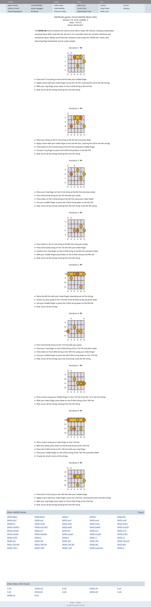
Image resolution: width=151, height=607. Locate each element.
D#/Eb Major (12, 517)
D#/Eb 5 (93, 517)
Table (141, 512)
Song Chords (104, 8)
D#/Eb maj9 (67, 524)
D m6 (64, 588)
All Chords (34, 11)
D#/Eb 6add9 (95, 527)
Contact (78, 603)
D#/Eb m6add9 (41, 534)
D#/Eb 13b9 (39, 548)
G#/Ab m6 (94, 592)
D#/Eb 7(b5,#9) (13, 544)
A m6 (119, 592)
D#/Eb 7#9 (94, 541)
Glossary (126, 8)
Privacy (72, 603)
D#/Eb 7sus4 (40, 524)
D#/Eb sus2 (66, 520)
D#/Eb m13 (121, 530)
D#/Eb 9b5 (94, 544)
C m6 (9, 588)
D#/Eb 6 (38, 537)
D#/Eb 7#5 (39, 541)
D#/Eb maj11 (95, 524)
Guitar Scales (58, 5)
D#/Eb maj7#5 (13, 530)
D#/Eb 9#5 (121, 544)
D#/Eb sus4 (94, 520)
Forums (126, 5)
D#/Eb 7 (65, 517)
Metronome (81, 5)
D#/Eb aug (39, 520)
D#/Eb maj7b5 (123, 527)
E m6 (119, 588)
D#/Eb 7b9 (66, 541)
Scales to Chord (13, 8)
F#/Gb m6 (39, 592)
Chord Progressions (15, 11)
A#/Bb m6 (11, 595)
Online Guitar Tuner (84, 11)
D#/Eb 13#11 (12, 548)
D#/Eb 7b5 (11, 541)
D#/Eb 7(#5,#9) (68, 544)
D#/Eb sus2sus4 (96, 548)
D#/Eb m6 (39, 530)
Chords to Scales (60, 11)
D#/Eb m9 (66, 530)
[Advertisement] (75, 100)
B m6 (37, 595)
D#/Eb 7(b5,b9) (123, 541)
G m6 (64, 592)
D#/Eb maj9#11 (13, 527)
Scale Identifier (59, 8)
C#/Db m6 (39, 588)
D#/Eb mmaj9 (95, 534)
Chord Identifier (36, 5)
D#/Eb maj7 (122, 520)
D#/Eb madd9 (12, 534)
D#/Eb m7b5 (122, 534)
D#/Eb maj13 (122, 524)
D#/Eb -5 (120, 548)
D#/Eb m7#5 (12, 537)
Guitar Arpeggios (37, 8)
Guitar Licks (104, 11)
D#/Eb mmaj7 (67, 534)
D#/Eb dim (121, 517)
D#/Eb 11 (93, 537)
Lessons (103, 5)
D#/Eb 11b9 (67, 548)
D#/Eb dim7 (12, 520)
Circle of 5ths (81, 8)
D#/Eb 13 (121, 537)
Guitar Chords (13, 5)
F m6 (9, 592)
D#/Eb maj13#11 (41, 527)
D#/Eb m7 (11, 524)
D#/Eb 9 (65, 537)
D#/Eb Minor (40, 517)
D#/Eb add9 (67, 527)
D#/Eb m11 (94, 530)
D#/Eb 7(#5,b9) (41, 544)
